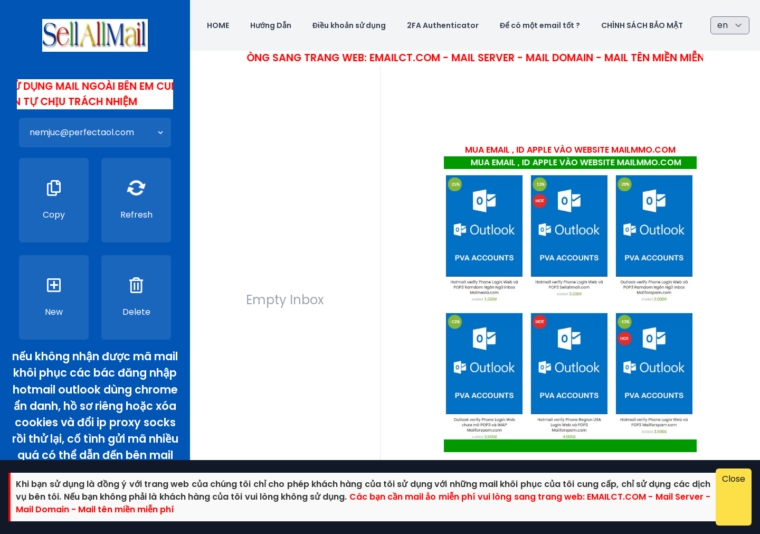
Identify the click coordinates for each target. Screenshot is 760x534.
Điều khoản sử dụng (349, 25)
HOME (218, 25)
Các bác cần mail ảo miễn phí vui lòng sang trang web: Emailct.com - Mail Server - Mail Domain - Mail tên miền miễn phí (396, 58)
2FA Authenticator (443, 25)
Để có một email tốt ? (540, 25)
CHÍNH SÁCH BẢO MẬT (642, 25)
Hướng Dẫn (270, 25)
